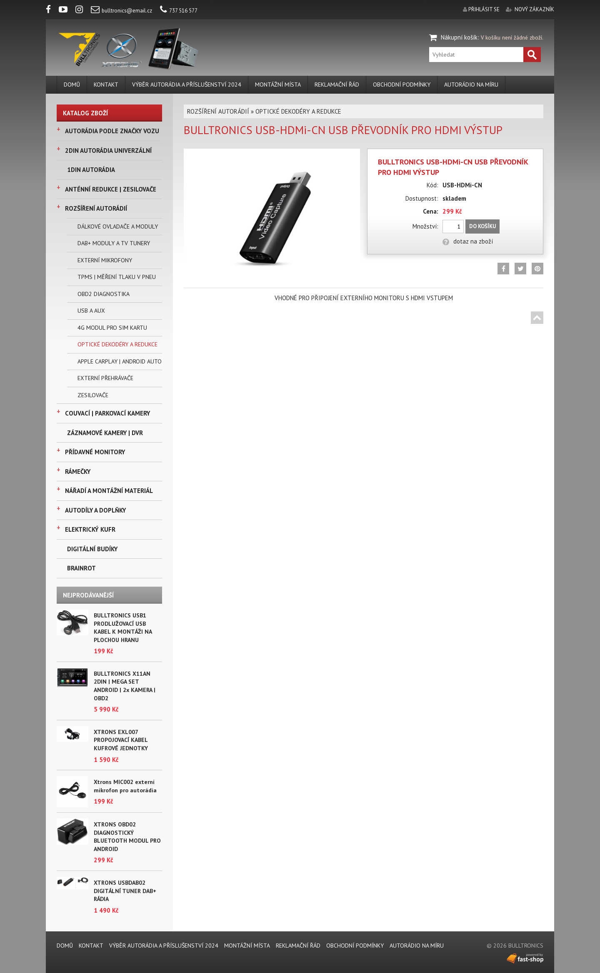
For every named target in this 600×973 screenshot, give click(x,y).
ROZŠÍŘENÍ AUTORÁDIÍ (96, 208)
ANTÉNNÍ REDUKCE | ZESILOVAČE (110, 189)
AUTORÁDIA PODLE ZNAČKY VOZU (112, 131)
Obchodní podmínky (401, 84)
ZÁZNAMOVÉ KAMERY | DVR (105, 433)
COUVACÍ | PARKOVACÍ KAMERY (107, 413)
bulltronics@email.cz (121, 10)
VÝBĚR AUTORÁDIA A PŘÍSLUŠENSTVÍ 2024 (186, 84)
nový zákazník (534, 9)
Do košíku (482, 226)
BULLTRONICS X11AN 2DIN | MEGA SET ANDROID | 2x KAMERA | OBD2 (124, 686)
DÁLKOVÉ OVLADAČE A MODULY (118, 226)
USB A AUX (91, 310)
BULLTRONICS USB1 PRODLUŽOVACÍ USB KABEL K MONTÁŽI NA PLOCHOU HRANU (123, 628)
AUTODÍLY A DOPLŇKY (95, 510)
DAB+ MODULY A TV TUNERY (114, 243)
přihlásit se (484, 9)
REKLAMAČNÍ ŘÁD (337, 84)
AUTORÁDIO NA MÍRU (471, 84)
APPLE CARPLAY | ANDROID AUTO (120, 361)
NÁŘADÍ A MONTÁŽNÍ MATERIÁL (109, 491)
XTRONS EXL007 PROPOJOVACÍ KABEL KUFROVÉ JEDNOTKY (121, 740)
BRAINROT (81, 568)
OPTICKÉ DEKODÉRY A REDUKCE (118, 344)
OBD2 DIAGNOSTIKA (104, 294)
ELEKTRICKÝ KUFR (90, 529)
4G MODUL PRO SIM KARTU (112, 327)
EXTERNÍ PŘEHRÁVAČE (105, 378)
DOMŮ (72, 84)
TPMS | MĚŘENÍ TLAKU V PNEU (117, 277)
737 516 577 (179, 10)
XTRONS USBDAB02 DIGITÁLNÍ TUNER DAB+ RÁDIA (125, 891)
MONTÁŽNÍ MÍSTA (278, 84)
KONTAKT (106, 84)
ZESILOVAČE (93, 395)
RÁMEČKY (77, 471)
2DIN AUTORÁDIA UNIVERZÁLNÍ (108, 150)
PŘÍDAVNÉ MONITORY (95, 452)
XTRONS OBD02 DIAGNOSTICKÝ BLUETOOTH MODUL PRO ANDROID (127, 837)
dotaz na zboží (467, 241)
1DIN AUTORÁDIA (91, 170)
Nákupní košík (459, 37)
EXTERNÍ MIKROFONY (105, 260)
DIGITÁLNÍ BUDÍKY (92, 549)
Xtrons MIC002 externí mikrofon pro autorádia (125, 786)
